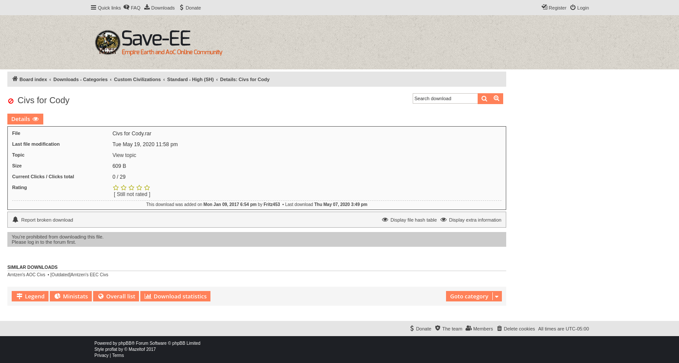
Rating (19, 187)
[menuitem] (131, 8)
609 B (119, 166)
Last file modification (36, 144)
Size (17, 165)
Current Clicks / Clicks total (43, 176)
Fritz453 (272, 204)
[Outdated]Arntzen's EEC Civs (79, 274)
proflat (111, 349)
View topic (124, 155)
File (16, 133)
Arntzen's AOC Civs (26, 274)
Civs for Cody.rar (132, 134)
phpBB (125, 343)
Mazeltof (137, 349)
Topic (18, 154)
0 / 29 (119, 177)
